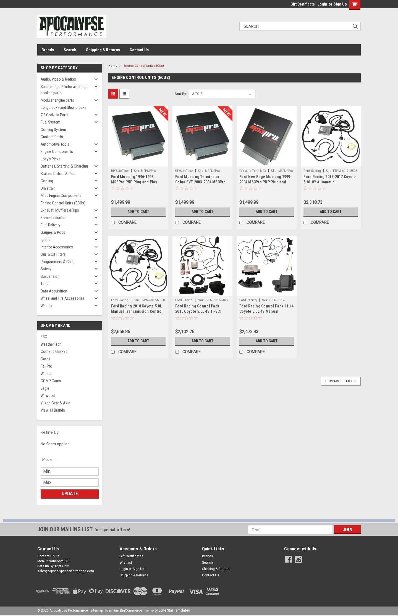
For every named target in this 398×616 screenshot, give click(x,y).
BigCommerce (131, 610)
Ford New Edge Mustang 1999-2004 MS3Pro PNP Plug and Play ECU (265, 181)
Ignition (47, 239)
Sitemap (96, 610)
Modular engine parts (57, 100)
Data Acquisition (54, 291)
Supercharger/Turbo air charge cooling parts (64, 90)
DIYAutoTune (120, 171)
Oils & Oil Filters (53, 254)
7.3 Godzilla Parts (55, 114)
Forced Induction (54, 217)
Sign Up (340, 4)
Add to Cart (138, 211)
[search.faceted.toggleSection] (50, 459)
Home (112, 66)
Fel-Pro (46, 366)
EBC (44, 336)
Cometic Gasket (54, 351)
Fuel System (50, 122)
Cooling (47, 180)
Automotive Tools (55, 144)
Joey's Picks (51, 158)
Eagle (45, 388)
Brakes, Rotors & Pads (59, 173)
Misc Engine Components (61, 195)
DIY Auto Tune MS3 (252, 171)
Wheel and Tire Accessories (63, 298)
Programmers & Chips (58, 261)
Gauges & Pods (53, 232)
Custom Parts (52, 136)
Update (70, 493)
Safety (46, 268)
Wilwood (48, 395)
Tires (44, 283)
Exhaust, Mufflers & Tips (60, 210)
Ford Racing (312, 171)
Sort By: (181, 94)
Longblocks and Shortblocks (64, 107)
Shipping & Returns (103, 49)
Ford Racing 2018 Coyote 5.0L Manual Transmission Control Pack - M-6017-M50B (137, 311)
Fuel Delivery (50, 224)
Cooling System (53, 129)
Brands (47, 49)
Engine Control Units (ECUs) (63, 203)
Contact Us (139, 49)
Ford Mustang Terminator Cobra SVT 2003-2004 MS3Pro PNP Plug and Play (200, 181)
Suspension (50, 276)
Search (70, 49)
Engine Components (57, 151)
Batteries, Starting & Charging (64, 166)
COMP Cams (51, 380)
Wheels (46, 305)
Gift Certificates (131, 556)
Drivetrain (48, 188)
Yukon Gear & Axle (55, 403)
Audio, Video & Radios (58, 79)
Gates (45, 358)
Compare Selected (340, 381)
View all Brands (53, 410)
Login (322, 4)
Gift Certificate (302, 4)
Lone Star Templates (174, 610)
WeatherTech (51, 344)
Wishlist (126, 562)
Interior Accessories (57, 247)
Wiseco (47, 373)
